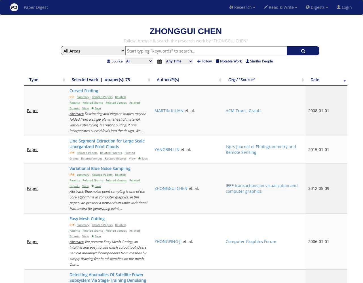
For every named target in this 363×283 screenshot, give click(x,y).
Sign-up (170, 277)
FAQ (158, 277)
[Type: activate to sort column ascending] (39, 80)
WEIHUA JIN (245, 206)
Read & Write (280, 7)
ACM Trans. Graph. (303, 99)
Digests (317, 7)
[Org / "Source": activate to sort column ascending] (305, 80)
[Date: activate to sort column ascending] (337, 80)
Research (242, 7)
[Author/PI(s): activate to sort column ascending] (257, 80)
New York (227, 277)
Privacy (197, 277)
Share (210, 277)
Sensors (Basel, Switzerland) (299, 206)
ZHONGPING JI (248, 176)
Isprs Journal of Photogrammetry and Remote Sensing (305, 124)
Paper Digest (29, 7)
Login (345, 7)
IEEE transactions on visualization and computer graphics (304, 148)
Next (338, 229)
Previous (294, 229)
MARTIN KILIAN (249, 99)
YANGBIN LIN (247, 124)
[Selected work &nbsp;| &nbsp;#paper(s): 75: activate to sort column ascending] (143, 80)
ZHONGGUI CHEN (251, 148)
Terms (184, 277)
